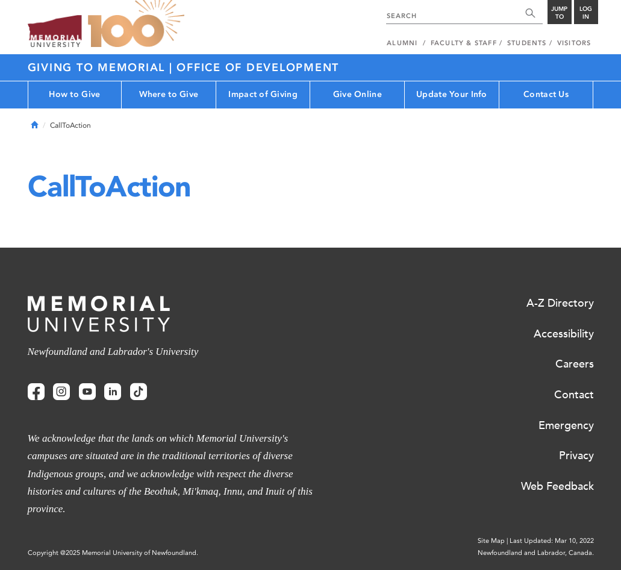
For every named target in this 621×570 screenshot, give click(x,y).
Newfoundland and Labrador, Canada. (536, 553)
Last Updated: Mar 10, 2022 (552, 541)
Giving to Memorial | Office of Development (184, 67)
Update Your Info (451, 94)
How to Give (74, 94)
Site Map (491, 541)
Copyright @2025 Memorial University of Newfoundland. (113, 553)
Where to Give (169, 94)
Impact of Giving (262, 94)
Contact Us (546, 94)
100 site (136, 24)
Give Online (357, 94)
